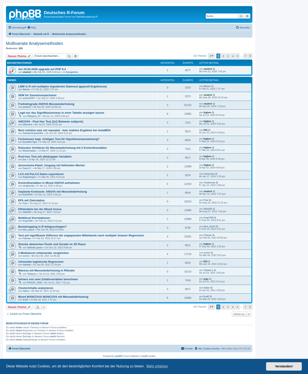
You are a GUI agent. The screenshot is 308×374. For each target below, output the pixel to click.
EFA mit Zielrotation (31, 200)
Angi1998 (28, 220)
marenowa (209, 173)
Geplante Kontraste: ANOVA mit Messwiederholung (52, 191)
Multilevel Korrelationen (34, 217)
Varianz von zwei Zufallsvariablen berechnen (48, 279)
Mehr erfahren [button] (157, 366)
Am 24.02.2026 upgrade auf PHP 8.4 (42, 69)
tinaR (25, 299)
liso (24, 159)
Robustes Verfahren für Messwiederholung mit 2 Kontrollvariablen (62, 147)
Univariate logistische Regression (41, 261)
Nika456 (27, 212)
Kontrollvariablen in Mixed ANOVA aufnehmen (49, 182)
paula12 (27, 107)
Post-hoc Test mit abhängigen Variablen (45, 156)
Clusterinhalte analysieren (35, 288)
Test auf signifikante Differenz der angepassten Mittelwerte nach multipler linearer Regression (81, 235)
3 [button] (228, 56)
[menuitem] (31, 27)
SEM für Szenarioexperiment (37, 95)
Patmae (27, 238)
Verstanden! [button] (284, 366)
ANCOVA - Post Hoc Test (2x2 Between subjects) (50, 121)
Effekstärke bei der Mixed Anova (40, 209)
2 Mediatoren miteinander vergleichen (43, 253)
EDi (21, 48)
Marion (26, 89)
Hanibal (27, 264)
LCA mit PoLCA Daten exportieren (41, 174)
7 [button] (245, 56)
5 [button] (237, 56)
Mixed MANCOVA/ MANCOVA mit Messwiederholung (53, 296)
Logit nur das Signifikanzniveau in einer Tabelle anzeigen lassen (61, 112)
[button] (211, 56)
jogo (206, 279)
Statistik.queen (35, 247)
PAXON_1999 (34, 282)
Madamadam (29, 150)
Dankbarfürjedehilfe (33, 133)
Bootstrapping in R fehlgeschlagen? (42, 226)
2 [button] (223, 56)
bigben (207, 112)
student (27, 72)
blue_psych (29, 229)
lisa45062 (28, 194)
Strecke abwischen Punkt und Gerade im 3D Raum (52, 244)
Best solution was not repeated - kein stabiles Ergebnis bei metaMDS (64, 130)
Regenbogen (29, 177)
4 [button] (232, 56)
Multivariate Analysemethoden (34, 43)
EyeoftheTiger (30, 142)
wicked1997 (29, 98)
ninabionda (28, 185)
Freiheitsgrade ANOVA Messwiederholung (46, 104)
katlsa (26, 291)
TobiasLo (32, 273)
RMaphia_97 (33, 116)
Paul (25, 203)
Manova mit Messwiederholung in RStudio (46, 270)
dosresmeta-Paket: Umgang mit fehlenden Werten (51, 165)
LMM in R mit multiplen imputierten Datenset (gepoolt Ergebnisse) (62, 86)
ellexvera (27, 124)
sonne (26, 256)
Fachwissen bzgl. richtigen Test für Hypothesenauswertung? (58, 139)
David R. (27, 168)
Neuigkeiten (72, 72)
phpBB (118, 356)
